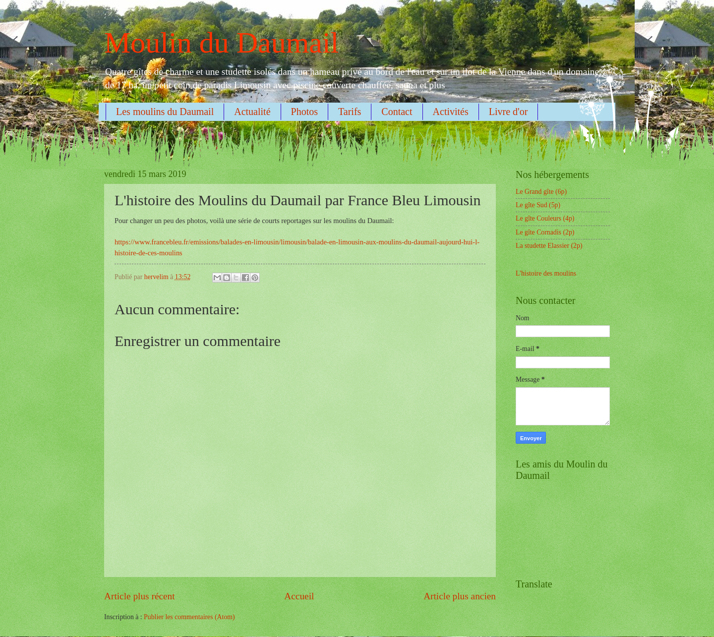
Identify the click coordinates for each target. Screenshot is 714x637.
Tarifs (349, 111)
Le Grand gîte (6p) (541, 191)
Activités (451, 111)
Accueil (299, 596)
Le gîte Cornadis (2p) (545, 232)
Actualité (252, 111)
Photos (304, 111)
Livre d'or (508, 111)
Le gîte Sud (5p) (538, 205)
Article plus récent (139, 596)
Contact (396, 111)
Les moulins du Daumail (165, 111)
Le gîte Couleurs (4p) (545, 218)
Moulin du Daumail (221, 42)
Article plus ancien (459, 596)
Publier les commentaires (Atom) (189, 617)
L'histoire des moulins (546, 273)
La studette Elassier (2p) (549, 245)
